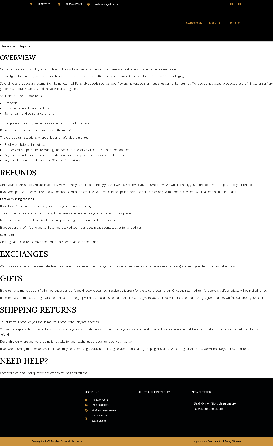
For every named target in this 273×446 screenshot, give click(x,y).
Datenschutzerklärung (219, 441)
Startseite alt (194, 22)
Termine (235, 22)
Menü (215, 23)
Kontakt (237, 441)
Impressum (199, 441)
